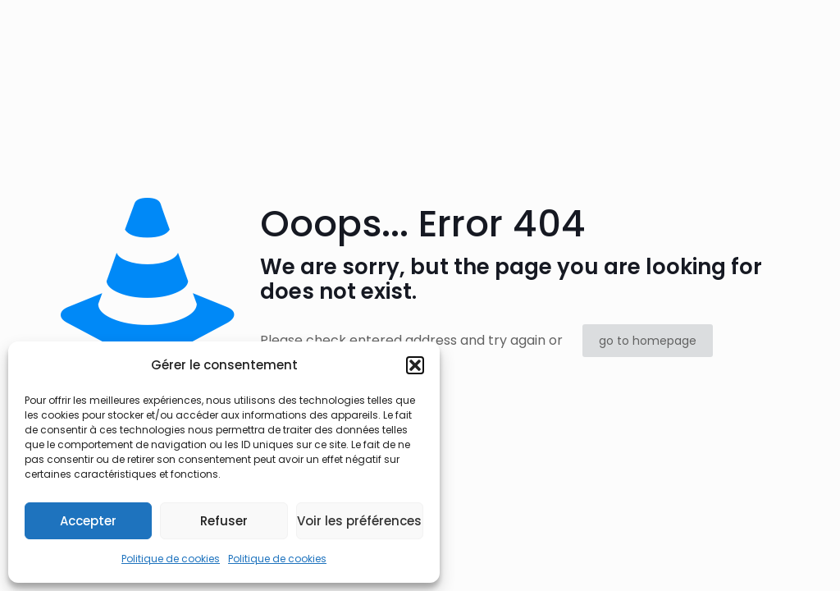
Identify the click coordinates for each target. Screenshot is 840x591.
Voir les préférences (359, 520)
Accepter (88, 520)
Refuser (224, 520)
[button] (415, 365)
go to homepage (647, 340)
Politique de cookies (170, 559)
